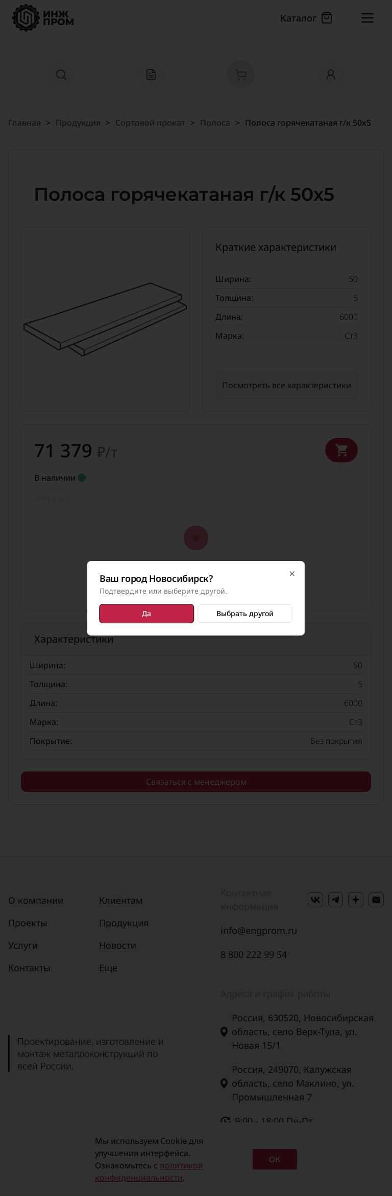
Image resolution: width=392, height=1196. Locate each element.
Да (147, 613)
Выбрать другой (244, 613)
